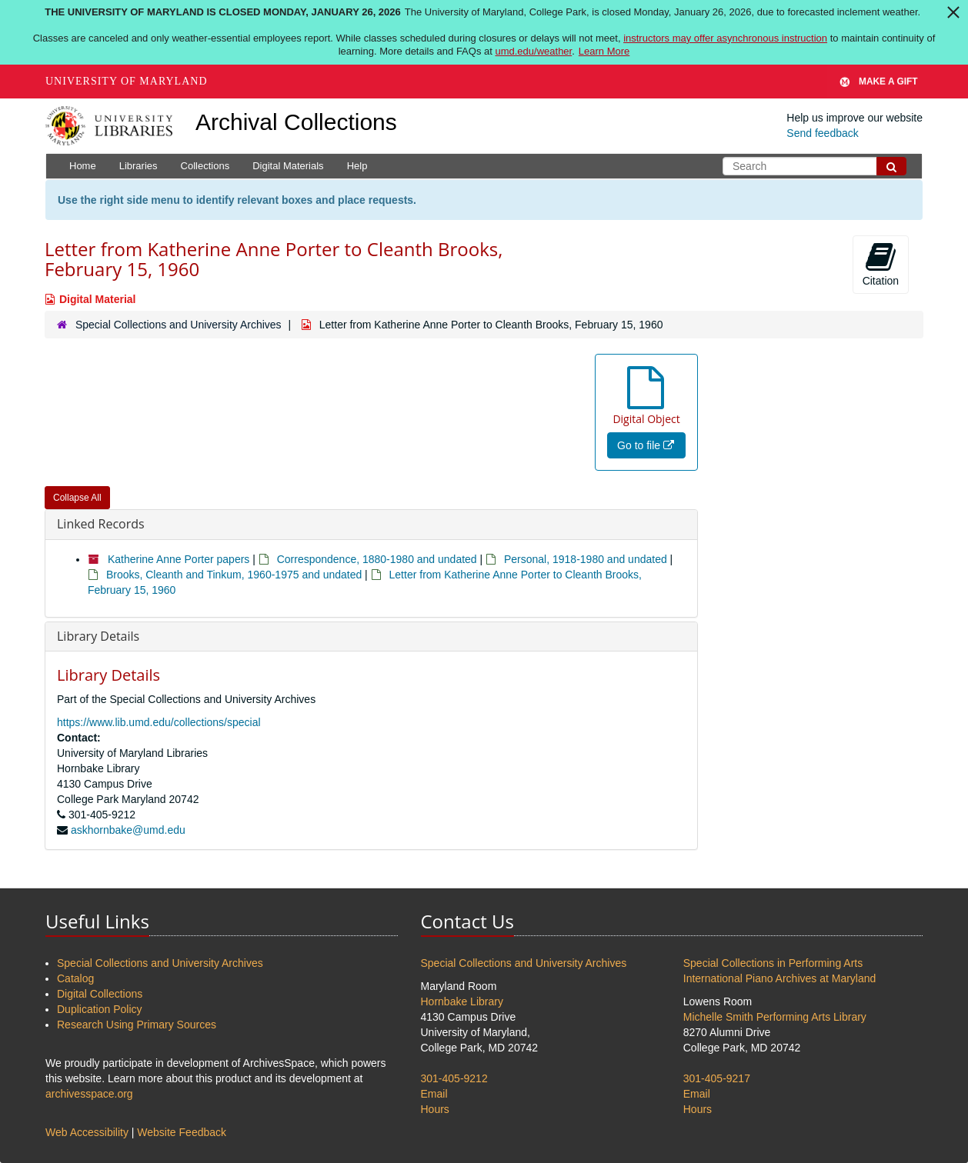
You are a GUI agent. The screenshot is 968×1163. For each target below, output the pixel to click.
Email (434, 1094)
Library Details (98, 636)
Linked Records (101, 523)
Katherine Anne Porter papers (178, 559)
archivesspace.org (89, 1094)
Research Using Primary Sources (136, 1024)
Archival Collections (296, 122)
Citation (881, 264)
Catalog (75, 978)
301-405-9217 (716, 1078)
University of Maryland (126, 81)
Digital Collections (99, 994)
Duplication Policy (99, 1009)
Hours (435, 1109)
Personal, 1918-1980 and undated (585, 559)
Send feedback (822, 133)
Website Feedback (181, 1132)
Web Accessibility (87, 1132)
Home (82, 166)
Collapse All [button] (77, 497)
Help (357, 166)
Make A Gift (878, 81)
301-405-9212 (454, 1078)
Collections (205, 166)
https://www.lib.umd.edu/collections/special (159, 722)
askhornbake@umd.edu (128, 830)
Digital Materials (287, 166)
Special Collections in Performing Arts (773, 963)
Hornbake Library (462, 1001)
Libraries (138, 166)
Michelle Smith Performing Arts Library (774, 1017)
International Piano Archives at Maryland (779, 978)
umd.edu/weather (533, 51)
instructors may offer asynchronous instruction (725, 38)
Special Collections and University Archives (178, 324)
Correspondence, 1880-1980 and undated (377, 559)
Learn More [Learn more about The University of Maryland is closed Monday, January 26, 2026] (604, 51)
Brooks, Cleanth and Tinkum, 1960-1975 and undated (234, 574)
